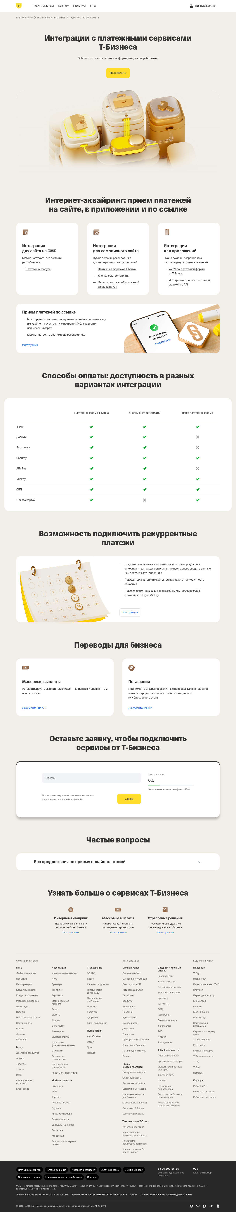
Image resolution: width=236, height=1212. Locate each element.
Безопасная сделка (133, 1113)
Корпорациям (165, 976)
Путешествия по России (94, 999)
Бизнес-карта (130, 1023)
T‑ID (160, 1031)
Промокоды (199, 1017)
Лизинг (126, 1056)
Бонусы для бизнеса (133, 1045)
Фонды (56, 1020)
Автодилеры (165, 1042)
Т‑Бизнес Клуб (166, 1075)
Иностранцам (24, 984)
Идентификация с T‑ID (206, 984)
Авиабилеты (94, 1036)
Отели (90, 1041)
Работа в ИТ (200, 1086)
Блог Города (22, 1088)
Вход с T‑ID (199, 978)
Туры (89, 1047)
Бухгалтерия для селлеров (165, 1087)
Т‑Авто (20, 1069)
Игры (19, 1075)
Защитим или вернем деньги (64, 1143)
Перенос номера (61, 1102)
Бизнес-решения (167, 1020)
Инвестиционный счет (64, 973)
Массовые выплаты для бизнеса (133, 1096)
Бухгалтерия (129, 1017)
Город (19, 1047)
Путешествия (94, 1030)
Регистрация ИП (131, 984)
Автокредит (23, 1006)
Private (20, 1028)
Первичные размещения (59, 1057)
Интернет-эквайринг (134, 1072)
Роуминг (56, 1108)
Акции (55, 1009)
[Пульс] (191, 1206)
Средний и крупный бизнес (169, 969)
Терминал (57, 995)
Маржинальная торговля (60, 1002)
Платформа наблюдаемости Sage (134, 1142)
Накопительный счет (28, 1017)
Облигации (58, 1025)
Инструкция (30, 345)
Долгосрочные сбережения (60, 1066)
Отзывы (197, 1006)
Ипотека (21, 1039)
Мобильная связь (62, 1080)
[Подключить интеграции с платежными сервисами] (118, 73)
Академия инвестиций (65, 1072)
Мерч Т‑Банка (201, 1012)
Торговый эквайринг (169, 992)
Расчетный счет (131, 973)
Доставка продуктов (27, 1052)
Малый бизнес (130, 967)
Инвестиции (59, 967)
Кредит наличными (27, 995)
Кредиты (127, 1000)
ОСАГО (91, 973)
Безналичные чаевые (134, 1088)
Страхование (94, 967)
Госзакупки (128, 1006)
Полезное (199, 967)
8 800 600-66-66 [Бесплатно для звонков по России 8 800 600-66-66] (168, 1168)
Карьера (198, 1080)
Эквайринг (128, 995)
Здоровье (92, 1017)
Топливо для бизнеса (134, 1050)
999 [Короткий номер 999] (195, 1168)
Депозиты (128, 1028)
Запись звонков (61, 1119)
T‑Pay (196, 973)
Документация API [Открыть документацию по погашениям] (140, 707)
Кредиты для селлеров (170, 1061)
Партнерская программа (200, 1024)
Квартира (92, 1012)
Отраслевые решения (134, 1102)
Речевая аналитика (133, 1127)
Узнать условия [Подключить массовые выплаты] (118, 932)
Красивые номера (62, 1113)
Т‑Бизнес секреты (203, 1056)
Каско (90, 978)
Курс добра (199, 1045)
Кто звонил (58, 1135)
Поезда (91, 1052)
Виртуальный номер (63, 1124)
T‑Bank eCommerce (168, 1050)
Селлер (162, 1080)
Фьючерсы (58, 1031)
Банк (19, 967)
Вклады (20, 1012)
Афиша (20, 1058)
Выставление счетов (133, 1083)
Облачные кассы (131, 1077)
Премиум (21, 978)
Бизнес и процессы (204, 1091)
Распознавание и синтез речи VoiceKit (134, 1134)
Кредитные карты (26, 989)
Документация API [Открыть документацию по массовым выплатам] (34, 707)
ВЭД (160, 1009)
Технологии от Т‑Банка (135, 1121)
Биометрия (199, 1000)
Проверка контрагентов (135, 1039)
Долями (20, 1034)
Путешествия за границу (94, 991)
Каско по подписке (98, 984)
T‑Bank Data (164, 1025)
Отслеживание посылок (24, 1082)
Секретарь (57, 1130)
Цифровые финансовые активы (63, 1044)
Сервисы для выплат (169, 987)
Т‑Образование (201, 1039)
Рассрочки (128, 1034)
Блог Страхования (97, 1023)
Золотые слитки (61, 1036)
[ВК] (198, 1206)
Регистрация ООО (132, 989)
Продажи (127, 1012)
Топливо (21, 1064)
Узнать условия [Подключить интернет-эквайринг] (70, 932)
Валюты (56, 1014)
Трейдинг (57, 989)
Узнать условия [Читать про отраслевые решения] (165, 932)
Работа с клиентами (204, 1097)
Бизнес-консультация (134, 978)
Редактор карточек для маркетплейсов (169, 1104)
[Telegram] (211, 1206)
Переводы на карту (203, 995)
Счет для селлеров (168, 1055)
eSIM (54, 1091)
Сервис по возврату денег (204, 1033)
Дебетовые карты (26, 973)
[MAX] (204, 1206)
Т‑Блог (196, 1067)
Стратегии (57, 1050)
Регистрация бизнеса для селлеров (170, 1096)
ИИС (54, 978)
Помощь (198, 1072)
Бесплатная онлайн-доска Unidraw (133, 1150)
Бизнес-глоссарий (203, 1050)
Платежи (198, 989)
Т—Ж (196, 1061)
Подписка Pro (24, 1023)
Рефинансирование (27, 1000)
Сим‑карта (58, 1086)
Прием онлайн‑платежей (132, 1065)
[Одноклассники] (218, 1206)
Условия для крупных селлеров (170, 1068)
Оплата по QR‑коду (133, 1108)
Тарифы (56, 1097)
